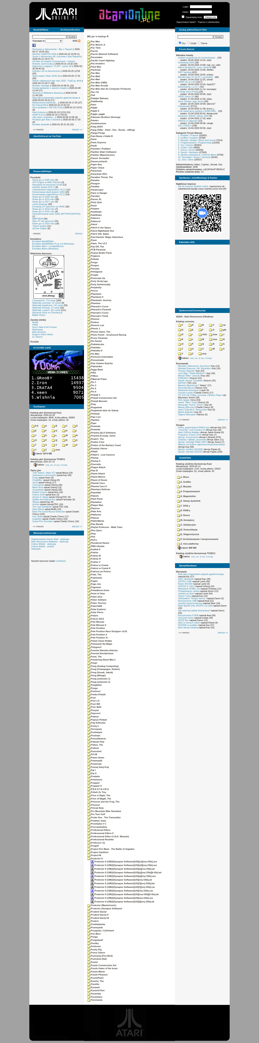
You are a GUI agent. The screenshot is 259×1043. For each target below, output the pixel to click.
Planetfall (94, 492)
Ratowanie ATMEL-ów (189, 588)
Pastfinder (94, 212)
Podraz (92, 552)
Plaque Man (95, 505)
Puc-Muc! (94, 934)
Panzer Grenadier (98, 158)
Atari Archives (39, 332)
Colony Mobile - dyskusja (43, 544)
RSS (76, 41)
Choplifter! (37, 480)
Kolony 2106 (38, 494)
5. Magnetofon (186, 496)
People (92, 275)
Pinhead (93, 413)
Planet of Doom (97, 480)
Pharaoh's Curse (97, 306)
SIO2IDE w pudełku (187, 625)
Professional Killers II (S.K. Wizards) (108, 836)
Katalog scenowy (185, 321)
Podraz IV (94, 559)
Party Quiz (94, 202)
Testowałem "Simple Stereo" (192, 598)
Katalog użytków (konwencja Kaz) (194, 464)
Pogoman (94, 587)
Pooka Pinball (96, 694)
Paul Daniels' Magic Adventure (105, 237)
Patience (93, 218)
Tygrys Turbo (184, 596)
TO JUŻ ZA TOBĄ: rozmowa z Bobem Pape (199, 395)
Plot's (92, 540)
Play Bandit (95, 524)
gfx (222, 330)
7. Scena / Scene (186, 150)
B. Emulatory (185, 520)
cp (222, 325)
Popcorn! (94, 713)
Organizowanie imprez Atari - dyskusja (50, 539)
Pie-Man (93, 354)
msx (213, 339)
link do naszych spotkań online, (193, 186)
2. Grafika (184, 482)
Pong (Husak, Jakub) (100, 672)
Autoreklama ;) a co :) (188, 87)
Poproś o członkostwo (209, 22)
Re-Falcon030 (39, 105)
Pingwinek (94, 407)
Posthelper (94, 732)
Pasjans (93, 208)
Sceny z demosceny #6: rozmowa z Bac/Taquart (56, 56)
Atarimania (37, 329)
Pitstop (92, 458)
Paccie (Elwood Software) (102, 54)
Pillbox (92, 376)
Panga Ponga (96, 133)
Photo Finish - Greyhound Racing (106, 335)
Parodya (93, 196)
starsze (78, 233)
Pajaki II (93, 111)
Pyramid (93, 987)
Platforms (94, 514)
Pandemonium (96, 123)
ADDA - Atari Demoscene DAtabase (194, 316)
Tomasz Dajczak (186, 371)
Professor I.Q (96, 843)
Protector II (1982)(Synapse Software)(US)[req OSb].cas (122, 890)
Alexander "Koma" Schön (190, 405)
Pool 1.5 (93, 701)
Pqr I (91, 770)
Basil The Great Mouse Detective (48, 511)
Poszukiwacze (96, 738)
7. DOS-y (183, 506)
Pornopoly (94, 729)
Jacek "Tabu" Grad (187, 402)
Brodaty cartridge (40, 85)
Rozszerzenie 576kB (188, 615)
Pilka (91, 372)
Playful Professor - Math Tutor (104, 527)
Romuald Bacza (186, 388)
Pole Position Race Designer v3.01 (107, 631)
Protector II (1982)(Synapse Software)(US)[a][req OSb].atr (123, 869)
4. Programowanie (188, 491)
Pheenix (93, 319)
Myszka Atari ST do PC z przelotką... (196, 77)
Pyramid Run (96, 990)
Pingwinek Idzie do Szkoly (102, 410)
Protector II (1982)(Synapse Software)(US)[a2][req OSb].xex (124, 865)
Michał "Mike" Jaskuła (189, 375)
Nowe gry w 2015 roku (43, 211)
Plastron (93, 508)
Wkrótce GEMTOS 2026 (44, 54)
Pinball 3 (93, 395)
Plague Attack (96, 467)
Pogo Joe (94, 584)
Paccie (92, 51)
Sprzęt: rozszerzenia (188, 437)
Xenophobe (38, 490)
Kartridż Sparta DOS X (43, 187)
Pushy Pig (94, 949)
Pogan (92, 581)
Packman (94, 70)
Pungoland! (95, 940)
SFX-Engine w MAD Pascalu (46, 182)
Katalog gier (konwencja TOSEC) (47, 459)
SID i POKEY (184, 125)
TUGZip (63, 465)
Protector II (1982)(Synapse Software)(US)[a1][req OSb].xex (124, 861)
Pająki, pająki (96, 114)
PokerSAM (94, 606)
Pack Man (94, 67)
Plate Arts (94, 511)
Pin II (91, 391)
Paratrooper (95, 190)
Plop (91, 533)
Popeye (93, 716)
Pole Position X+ (97, 637)
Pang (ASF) (95, 126)
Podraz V (93, 562)
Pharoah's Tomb (97, 316)
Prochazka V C (96, 824)
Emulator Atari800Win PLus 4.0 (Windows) (53, 244)
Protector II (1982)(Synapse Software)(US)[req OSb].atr (121, 880)
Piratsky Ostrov (97, 448)
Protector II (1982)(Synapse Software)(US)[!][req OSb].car (123, 887)
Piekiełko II (94, 350)
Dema (204, 43)
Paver (92, 240)
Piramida (93, 426)
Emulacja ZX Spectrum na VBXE (48, 206)
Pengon (93, 265)
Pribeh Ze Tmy (96, 792)
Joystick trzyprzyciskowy (190, 603)
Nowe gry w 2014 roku (43, 223)
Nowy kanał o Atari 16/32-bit (46, 76)
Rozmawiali (182, 363)
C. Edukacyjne (186, 525)
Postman (93, 735)
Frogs (35, 477)
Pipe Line (94, 417)
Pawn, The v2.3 (97, 243)
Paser (92, 205)
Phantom (93, 303)
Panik (92, 145)
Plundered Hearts (98, 543)
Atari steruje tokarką (188, 627)
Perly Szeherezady (98, 284)
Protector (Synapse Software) (104, 908)
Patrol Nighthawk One (100, 231)
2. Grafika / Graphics (188, 138)
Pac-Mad (93, 76)
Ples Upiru (94, 530)
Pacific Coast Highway (101, 60)
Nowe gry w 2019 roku (43, 199)
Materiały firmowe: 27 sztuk (45, 307)
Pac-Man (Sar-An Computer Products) (109, 89)
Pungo (92, 937)
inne (56, 449)
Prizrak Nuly (95, 808)
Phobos (93, 322)
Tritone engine (39, 226)
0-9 (34, 426)
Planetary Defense (98, 489)
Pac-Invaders (96, 63)
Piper (92, 423)
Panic (92, 139)
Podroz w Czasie (97, 565)
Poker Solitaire (96, 600)
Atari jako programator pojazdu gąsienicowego (55, 97)
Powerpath (94, 760)
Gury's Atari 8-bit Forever (44, 327)
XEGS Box (183, 620)
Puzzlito (93, 984)
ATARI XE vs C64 (186, 82)
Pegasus (93, 256)
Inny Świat (37, 516)
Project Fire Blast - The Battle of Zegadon (111, 849)
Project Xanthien (97, 852)
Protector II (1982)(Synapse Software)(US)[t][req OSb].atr (122, 901)
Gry (184, 43)
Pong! (92, 663)
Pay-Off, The (95, 246)
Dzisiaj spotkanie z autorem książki (49, 88)
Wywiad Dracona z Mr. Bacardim (194, 368)
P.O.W (92, 754)
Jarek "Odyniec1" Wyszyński (192, 409)
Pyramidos (94, 997)
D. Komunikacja (187, 529)
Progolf (93, 846)
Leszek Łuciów (185, 392)
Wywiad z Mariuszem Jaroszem (193, 366)
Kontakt (34, 341)
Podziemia (94, 578)
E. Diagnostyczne (188, 534)
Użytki (193, 43)
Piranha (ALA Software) (101, 432)
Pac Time (94, 48)
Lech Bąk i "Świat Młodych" (191, 373)
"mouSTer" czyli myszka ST (191, 430)
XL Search (37, 337)
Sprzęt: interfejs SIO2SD (190, 451)
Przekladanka (96, 924)
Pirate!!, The (95, 439)
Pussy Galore (96, 952)
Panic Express (96, 142)
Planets (93, 496)
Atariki (35, 322)
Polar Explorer (96, 609)
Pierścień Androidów (100, 357)
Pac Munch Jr (96, 44)
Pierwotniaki (95, 360)
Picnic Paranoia (97, 338)
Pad (91, 95)
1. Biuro (183, 477)
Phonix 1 (93, 328)
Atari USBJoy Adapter (189, 432)
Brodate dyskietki (40, 124)
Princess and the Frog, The (103, 801)
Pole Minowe (95, 622)
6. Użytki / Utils (185, 147)
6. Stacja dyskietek (189, 501)
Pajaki (92, 107)
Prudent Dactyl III (98, 918)
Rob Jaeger (184, 400)
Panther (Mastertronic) (101, 155)
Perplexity (94, 287)
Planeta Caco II (97, 486)
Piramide (93, 429)
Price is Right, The (98, 795)
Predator (93, 776)
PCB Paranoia (96, 249)
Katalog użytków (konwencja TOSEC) (195, 553)
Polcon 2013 (95, 619)
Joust (35, 482)
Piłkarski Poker (97, 379)
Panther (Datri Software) (101, 152)
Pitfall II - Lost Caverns (101, 455)
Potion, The (95, 745)
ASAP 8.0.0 (38, 114)
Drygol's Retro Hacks (42, 334)
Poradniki (35, 177)
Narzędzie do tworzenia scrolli (47, 184)
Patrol (92, 224)
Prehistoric (95, 779)
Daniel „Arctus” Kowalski (190, 380)
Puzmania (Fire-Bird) (100, 956)
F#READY (183, 378)
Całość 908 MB (186, 548)
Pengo (92, 262)
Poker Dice (94, 597)
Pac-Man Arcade (97, 85)
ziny (202, 353)
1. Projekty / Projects (188, 135)
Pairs (91, 104)
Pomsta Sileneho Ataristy (102, 650)
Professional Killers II (100, 833)
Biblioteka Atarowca (41, 253)
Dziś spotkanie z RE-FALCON (47, 107)
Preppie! (93, 783)
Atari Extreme (39, 112)
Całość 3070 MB (42, 453)
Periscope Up (96, 278)
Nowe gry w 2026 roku (43, 180)
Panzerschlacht (97, 161)
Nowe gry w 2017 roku (43, 201)
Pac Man (93, 41)
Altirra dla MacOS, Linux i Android (194, 67)
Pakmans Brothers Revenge (103, 117)
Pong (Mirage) (96, 675)
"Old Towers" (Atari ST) (43, 473)
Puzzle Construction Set (101, 965)
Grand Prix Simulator (42, 521)
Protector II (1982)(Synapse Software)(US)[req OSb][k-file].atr (125, 894)
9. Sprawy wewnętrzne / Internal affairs (197, 155)
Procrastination (97, 827)
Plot (91, 536)
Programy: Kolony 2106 (189, 435)
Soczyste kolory (186, 618)
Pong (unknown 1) (98, 678)
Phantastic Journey (99, 300)
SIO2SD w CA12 (186, 586)
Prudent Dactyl (97, 912)
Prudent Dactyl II (97, 915)
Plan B (92, 470)
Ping (91, 404)
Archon (35, 504)
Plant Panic (95, 499)
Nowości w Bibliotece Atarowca (47, 93)
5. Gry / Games (185, 145)
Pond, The (94, 656)
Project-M (94, 855)
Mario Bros (37, 487)
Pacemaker (95, 57)
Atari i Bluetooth (186, 579)
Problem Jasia (96, 820)
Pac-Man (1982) (97, 82)
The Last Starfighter (42, 507)
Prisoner (93, 805)
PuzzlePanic (95, 978)
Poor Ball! (94, 707)
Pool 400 (93, 704)
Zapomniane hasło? (186, 22)
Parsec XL (94, 199)
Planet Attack (96, 473)
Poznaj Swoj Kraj (98, 767)
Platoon (93, 518)
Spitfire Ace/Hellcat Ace (43, 499)
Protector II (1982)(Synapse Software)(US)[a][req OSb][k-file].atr (126, 872)
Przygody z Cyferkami (100, 930)
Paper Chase (95, 167)
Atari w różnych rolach (189, 622)
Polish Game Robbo (99, 641)
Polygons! (94, 647)
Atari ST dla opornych (43, 221)
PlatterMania (95, 521)
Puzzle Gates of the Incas (102, 968)
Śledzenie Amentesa (188, 390)
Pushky (93, 943)
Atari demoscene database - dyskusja (49, 541)
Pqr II (92, 773)
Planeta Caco (96, 483)
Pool (91, 697)
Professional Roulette (100, 839)
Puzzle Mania (96, 971)
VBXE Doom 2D (186, 96)
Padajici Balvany (97, 98)
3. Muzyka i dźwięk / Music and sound (196, 140)
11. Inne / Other (185, 159)
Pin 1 (91, 382)
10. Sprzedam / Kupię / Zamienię (194, 157)
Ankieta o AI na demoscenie (46, 71)
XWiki (35, 324)
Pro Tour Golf (96, 814)
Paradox (93, 180)
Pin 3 (91, 385)
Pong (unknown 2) (98, 682)
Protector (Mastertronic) (101, 905)
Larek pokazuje (40, 204)
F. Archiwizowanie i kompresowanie (197, 539)
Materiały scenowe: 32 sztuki (46, 303)
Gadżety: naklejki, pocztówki (192, 439)
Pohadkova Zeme (98, 590)
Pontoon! (94, 691)
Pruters (93, 921)
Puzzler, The (95, 981)
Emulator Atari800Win (43, 241)
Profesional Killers (98, 830)
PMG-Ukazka (95, 546)
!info (202, 334)
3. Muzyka (184, 486)
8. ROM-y (183, 510)
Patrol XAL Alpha (98, 234)
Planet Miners (96, 477)
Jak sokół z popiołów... (43, 117)
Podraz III (94, 555)
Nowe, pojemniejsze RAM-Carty (194, 427)
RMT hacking (184, 72)
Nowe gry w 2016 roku (43, 209)
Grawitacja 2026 (186, 62)
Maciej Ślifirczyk (186, 407)
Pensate (93, 268)
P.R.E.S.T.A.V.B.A (98, 789)
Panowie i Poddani (98, 148)
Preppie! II (94, 786)
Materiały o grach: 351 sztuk (46, 310)
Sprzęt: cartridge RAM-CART (192, 442)
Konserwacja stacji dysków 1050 (48, 192)
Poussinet (94, 751)
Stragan (180, 425)
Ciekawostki (184, 106)
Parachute (94, 171)
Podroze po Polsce (99, 571)
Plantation (94, 502)
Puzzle (92, 962)
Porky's (93, 726)
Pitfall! (92, 451)
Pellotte (93, 259)
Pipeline (93, 420)
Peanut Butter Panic (99, 253)
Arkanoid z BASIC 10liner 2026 (193, 116)
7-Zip (57, 465)
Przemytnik (95, 927)
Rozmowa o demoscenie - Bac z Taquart (52, 49)
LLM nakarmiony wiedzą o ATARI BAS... (198, 111)
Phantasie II (95, 297)
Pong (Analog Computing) (102, 666)
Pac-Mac (93, 73)
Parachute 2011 (97, 174)
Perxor (92, 290)
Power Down (95, 757)
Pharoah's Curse (97, 313)
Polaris (92, 615)
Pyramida (94, 993)
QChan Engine (39, 228)
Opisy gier (35, 470)
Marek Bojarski (185, 412)
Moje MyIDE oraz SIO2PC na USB (195, 605)
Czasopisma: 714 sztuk (43, 300)
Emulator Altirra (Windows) (45, 248)
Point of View (96, 593)
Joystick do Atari (186, 593)
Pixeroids (94, 464)
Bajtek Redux (38, 315)
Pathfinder (94, 215)
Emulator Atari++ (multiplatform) (48, 246)
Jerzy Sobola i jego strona (191, 101)
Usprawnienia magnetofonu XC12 (49, 189)
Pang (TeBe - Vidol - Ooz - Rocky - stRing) (111, 130)
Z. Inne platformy (188, 544)
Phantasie (94, 294)
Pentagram (94, 271)
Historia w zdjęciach (188, 121)
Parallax (93, 186)
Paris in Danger (97, 193)
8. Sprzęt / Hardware (188, 152)
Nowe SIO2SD (185, 584)
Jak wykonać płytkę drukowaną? (194, 610)
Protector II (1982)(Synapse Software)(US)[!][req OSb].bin (123, 883)
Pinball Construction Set (102, 398)
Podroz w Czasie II (98, 568)
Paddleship (95, 101)
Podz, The (94, 574)
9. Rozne (183, 515)
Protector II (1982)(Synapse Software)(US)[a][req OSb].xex (123, 876)
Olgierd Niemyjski (186, 414)
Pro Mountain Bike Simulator (104, 811)
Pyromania (94, 1000)
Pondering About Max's (101, 659)
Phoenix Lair (95, 325)
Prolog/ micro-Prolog (188, 91)
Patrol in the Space (99, 227)
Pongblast (94, 685)
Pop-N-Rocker (96, 723)
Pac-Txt (93, 92)
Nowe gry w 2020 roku (43, 197)
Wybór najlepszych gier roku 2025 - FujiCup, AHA (56, 80)
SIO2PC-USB (185, 581)
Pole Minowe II (96, 625)
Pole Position (96, 628)
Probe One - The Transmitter (104, 817)
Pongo (92, 688)
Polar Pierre (95, 612)
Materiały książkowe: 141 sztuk (47, 305)
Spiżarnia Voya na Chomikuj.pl (47, 312)
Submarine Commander (44, 475)
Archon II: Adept (40, 497)
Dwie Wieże (38, 509)
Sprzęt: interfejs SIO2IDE (190, 449)
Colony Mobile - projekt (42, 546)
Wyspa (35, 502)
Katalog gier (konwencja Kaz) (45, 412)
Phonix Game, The (98, 332)
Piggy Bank (95, 369)
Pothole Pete (95, 742)
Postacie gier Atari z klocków (46, 119)
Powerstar (94, 764)
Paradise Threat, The (100, 177)
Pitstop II (93, 461)
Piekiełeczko (95, 344)
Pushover (94, 946)
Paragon (93, 183)
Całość (39, 464)
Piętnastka (94, 366)
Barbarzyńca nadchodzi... (44, 102)
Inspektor (36, 519)
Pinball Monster (97, 401)
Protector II (95, 858)
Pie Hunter (94, 341)
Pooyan (93, 710)
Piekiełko (94, 347)
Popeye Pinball (97, 720)
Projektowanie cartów (188, 591)
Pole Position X (97, 634)
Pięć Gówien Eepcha (100, 363)
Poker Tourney (96, 603)
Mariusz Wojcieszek (188, 385)
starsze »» (77, 129)
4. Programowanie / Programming (194, 142)
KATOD (182, 383)
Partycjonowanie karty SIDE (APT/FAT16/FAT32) (56, 214)
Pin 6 (91, 388)
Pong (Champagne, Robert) (103, 669)
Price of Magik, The (99, 798)
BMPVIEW (37, 218)
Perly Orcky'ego (97, 281)
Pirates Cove (95, 442)
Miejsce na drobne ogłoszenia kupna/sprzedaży (201, 444)
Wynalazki (181, 571)
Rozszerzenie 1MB (187, 601)
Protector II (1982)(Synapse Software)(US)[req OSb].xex (122, 898)
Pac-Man (93, 79)
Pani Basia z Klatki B (100, 136)
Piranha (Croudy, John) (101, 436)
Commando (38, 485)
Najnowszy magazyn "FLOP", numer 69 (51, 66)
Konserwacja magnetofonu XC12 (48, 194)
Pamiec (93, 120)
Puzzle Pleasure (97, 974)
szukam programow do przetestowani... (197, 57)
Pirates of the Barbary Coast (104, 445)
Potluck (93, 748)
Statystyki (36, 549)
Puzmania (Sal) (97, 959)
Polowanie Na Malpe (99, 644)
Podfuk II (93, 549)
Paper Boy (94, 164)
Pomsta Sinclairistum (100, 653)
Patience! (94, 221)
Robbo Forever (39, 492)
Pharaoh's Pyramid (99, 309)
